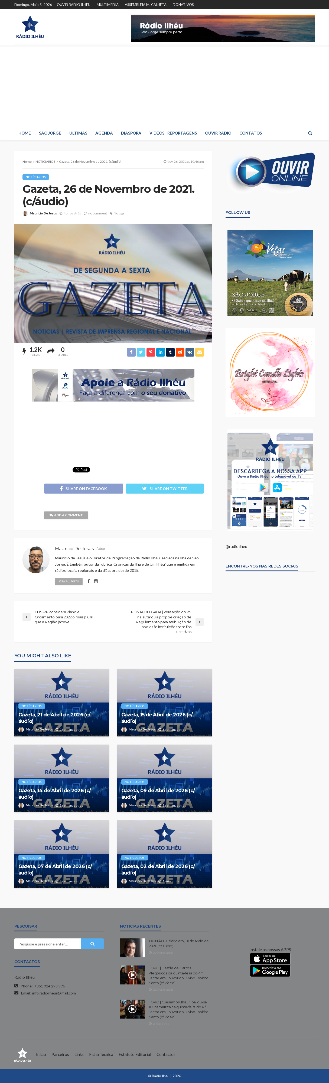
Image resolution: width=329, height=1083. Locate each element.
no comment (97, 213)
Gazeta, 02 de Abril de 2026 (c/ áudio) (158, 869)
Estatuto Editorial (135, 1054)
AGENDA (104, 133)
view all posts (69, 581)
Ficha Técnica (101, 1054)
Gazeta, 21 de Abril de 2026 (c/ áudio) (54, 718)
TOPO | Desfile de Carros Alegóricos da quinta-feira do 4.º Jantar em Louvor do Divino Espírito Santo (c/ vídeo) (179, 975)
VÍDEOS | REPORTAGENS (173, 133)
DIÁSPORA (131, 133)
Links (79, 1054)
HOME (24, 133)
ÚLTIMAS (78, 133)
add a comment (66, 515)
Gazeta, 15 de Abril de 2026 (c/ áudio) (157, 718)
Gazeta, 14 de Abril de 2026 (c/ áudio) (54, 794)
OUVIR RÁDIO (218, 133)
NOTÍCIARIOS (36, 177)
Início (41, 1054)
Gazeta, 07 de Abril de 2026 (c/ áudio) (55, 869)
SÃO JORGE (50, 133)
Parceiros (60, 1054)
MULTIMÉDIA (108, 4)
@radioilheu (236, 546)
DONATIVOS (183, 4)
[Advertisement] (164, 85)
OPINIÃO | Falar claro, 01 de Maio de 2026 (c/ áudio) (179, 943)
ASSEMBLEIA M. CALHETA (146, 4)
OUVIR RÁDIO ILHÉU (73, 4)
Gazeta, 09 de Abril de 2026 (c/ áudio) (158, 794)
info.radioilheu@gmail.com (54, 993)
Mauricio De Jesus (43, 213)
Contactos (166, 1054)
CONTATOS (250, 133)
